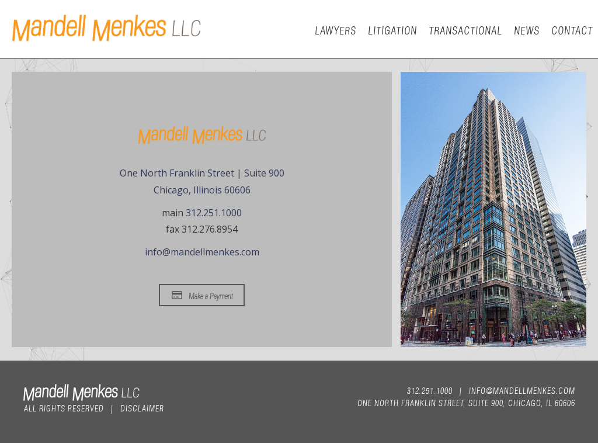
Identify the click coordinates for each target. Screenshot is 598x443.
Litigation (391, 29)
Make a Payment (202, 295)
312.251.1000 (214, 212)
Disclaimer (142, 407)
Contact (571, 29)
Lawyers (335, 29)
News (526, 29)
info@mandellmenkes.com (202, 251)
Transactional (465, 29)
